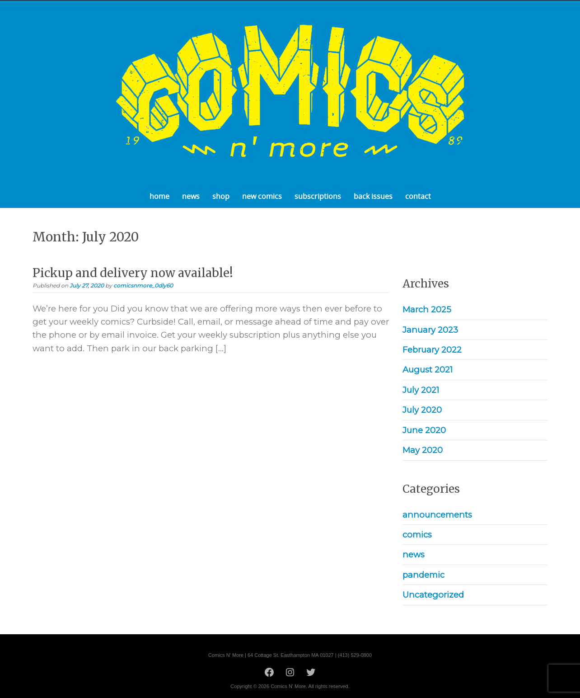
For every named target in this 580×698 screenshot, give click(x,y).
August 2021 (427, 369)
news (191, 196)
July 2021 (420, 390)
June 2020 (424, 430)
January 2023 (430, 330)
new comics (262, 196)
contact (418, 196)
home (159, 196)
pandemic (423, 575)
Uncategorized (433, 595)
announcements (437, 514)
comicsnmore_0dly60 (143, 285)
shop (220, 196)
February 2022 (432, 349)
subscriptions (318, 196)
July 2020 (422, 410)
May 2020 (422, 450)
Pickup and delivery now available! (133, 272)
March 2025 (426, 309)
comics (417, 534)
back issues (373, 196)
